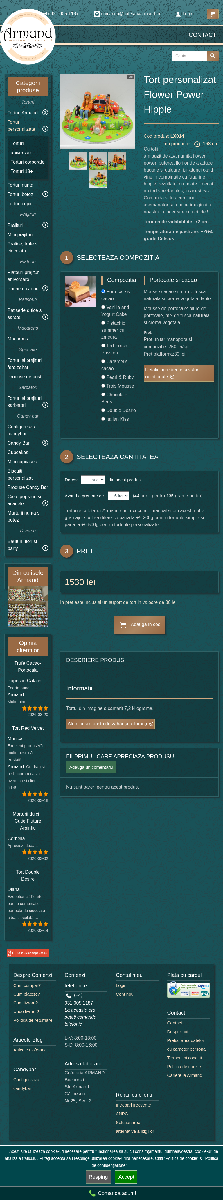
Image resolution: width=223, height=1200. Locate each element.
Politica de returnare (32, 1020)
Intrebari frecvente (133, 1104)
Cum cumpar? (27, 985)
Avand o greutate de (84, 495)
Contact (202, 35)
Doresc (72, 479)
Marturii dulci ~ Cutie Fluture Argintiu (28, 821)
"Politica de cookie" (181, 1158)
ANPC (122, 1113)
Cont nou (125, 994)
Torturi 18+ (22, 171)
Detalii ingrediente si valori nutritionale (172, 373)
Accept (126, 1177)
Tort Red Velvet (28, 728)
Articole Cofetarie (30, 1049)
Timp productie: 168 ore (189, 144)
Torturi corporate (28, 162)
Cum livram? (25, 1002)
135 (170, 495)
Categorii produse (28, 86)
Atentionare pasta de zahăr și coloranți (107, 723)
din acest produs (123, 479)
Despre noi (177, 1031)
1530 (74, 582)
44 (136, 495)
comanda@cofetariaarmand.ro (127, 13)
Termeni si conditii (184, 1057)
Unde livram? (26, 1011)
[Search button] (213, 56)
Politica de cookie (184, 1066)
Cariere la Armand (184, 1075)
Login (184, 13)
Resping (98, 1177)
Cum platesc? (26, 994)
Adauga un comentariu (91, 767)
